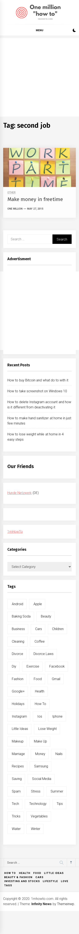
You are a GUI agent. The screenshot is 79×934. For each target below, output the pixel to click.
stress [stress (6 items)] (35, 791)
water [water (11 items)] (16, 829)
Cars (39, 877)
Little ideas (53, 873)
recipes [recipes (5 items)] (18, 766)
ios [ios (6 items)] (39, 716)
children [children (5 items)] (58, 629)
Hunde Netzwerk (19, 493)
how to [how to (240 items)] (40, 704)
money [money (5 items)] (40, 754)
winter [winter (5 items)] (35, 829)
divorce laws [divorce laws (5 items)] (43, 654)
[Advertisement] (39, 77)
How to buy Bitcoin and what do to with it (37, 380)
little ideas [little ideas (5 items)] (20, 729)
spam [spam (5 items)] (16, 791)
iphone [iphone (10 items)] (57, 716)
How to (10, 873)
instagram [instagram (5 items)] (19, 716)
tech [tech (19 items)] (15, 804)
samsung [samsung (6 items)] (41, 766)
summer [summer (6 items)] (57, 791)
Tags (8, 885)
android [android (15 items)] (17, 604)
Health (24, 873)
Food (37, 873)
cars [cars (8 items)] (38, 629)
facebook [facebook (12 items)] (57, 666)
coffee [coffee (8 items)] (40, 641)
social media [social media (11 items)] (41, 779)
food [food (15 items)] (38, 679)
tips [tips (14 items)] (60, 804)
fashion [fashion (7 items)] (17, 679)
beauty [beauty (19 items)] (46, 616)
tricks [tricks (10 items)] (16, 816)
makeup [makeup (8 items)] (18, 741)
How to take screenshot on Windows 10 (37, 391)
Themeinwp (65, 904)
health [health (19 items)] (39, 691)
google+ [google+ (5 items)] (18, 691)
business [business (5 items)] (18, 629)
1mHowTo (15, 532)
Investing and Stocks (22, 881)
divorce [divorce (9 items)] (17, 654)
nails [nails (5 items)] (59, 754)
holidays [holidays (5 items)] (18, 704)
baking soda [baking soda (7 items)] (21, 616)
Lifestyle (50, 881)
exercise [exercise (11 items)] (33, 666)
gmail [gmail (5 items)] (56, 679)
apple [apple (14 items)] (37, 604)
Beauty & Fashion (18, 877)
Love (64, 881)
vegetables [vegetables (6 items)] (39, 816)
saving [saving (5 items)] (17, 779)
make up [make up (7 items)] (40, 741)
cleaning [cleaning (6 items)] (18, 641)
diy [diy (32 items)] (14, 666)
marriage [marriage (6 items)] (18, 754)
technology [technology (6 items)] (38, 804)
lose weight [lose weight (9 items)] (47, 729)
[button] (74, 31)
